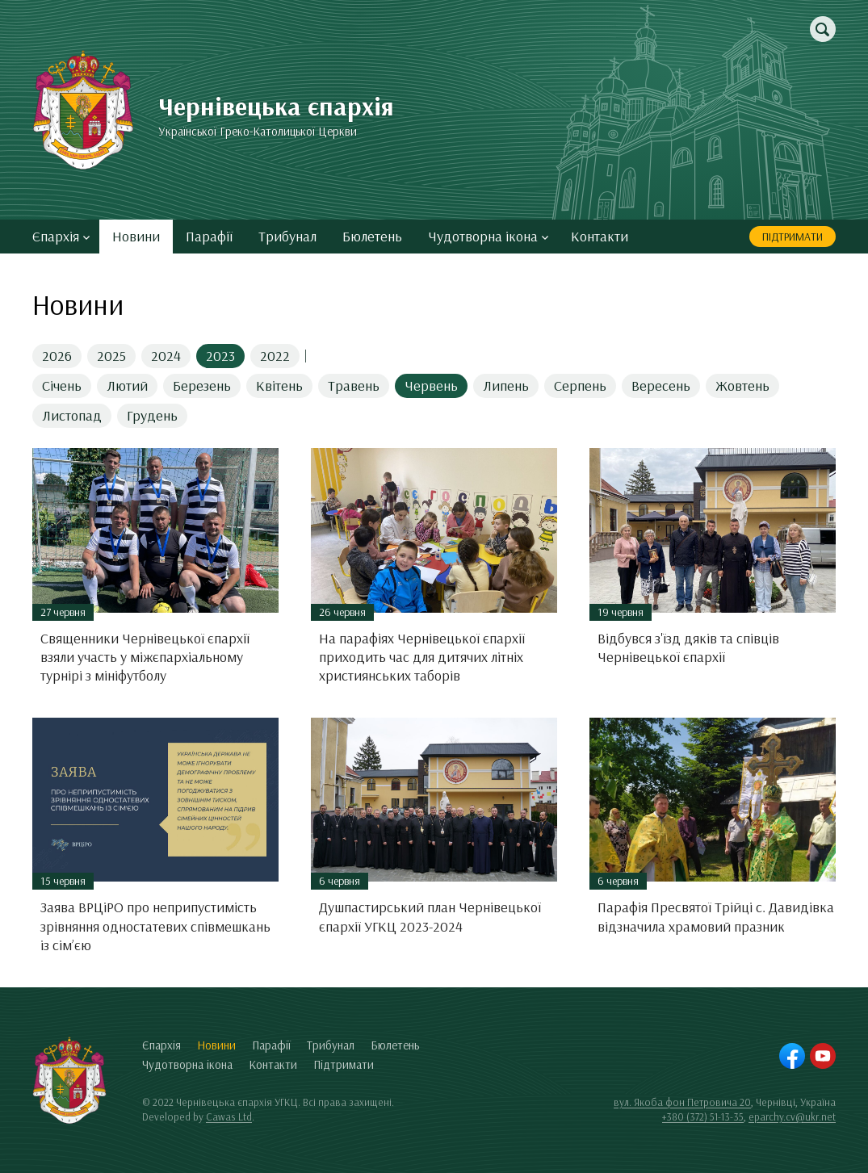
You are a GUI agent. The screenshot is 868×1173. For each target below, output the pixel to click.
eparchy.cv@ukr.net (792, 1116)
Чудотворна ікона (488, 236)
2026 (57, 355)
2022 (275, 355)
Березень (202, 385)
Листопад (72, 415)
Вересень (660, 385)
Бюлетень (372, 236)
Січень (62, 385)
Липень (506, 385)
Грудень (152, 415)
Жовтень (742, 385)
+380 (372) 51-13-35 (703, 1116)
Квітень (279, 385)
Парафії (209, 236)
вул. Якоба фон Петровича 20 (682, 1101)
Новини (136, 236)
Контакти (599, 236)
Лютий (127, 385)
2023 (220, 355)
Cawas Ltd (229, 1116)
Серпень (580, 385)
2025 (111, 355)
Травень (353, 385)
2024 (166, 355)
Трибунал (287, 236)
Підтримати (792, 236)
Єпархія (61, 236)
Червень (431, 385)
